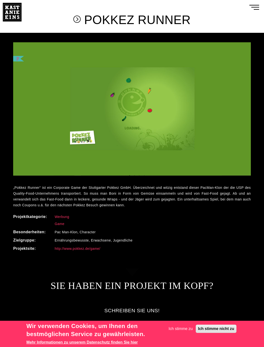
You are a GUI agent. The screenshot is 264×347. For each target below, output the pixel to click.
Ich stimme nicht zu (216, 329)
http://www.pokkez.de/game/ (77, 249)
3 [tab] (139, 176)
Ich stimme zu (181, 329)
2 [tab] (134, 176)
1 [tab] (129, 176)
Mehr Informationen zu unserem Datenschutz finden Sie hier (82, 342)
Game (59, 224)
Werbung (62, 217)
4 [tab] (144, 176)
